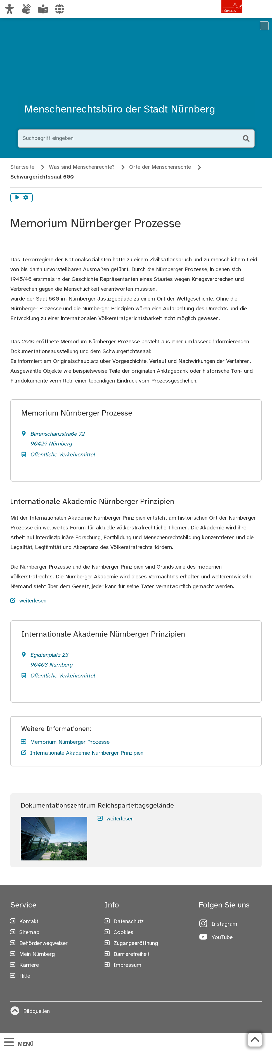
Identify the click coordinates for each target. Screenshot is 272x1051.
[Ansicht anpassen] (9, 9)
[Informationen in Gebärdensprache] (26, 9)
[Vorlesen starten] (17, 197)
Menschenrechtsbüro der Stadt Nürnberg (119, 109)
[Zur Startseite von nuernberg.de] (218, 15)
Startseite (22, 167)
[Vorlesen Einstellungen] (26, 197)
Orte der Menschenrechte (160, 167)
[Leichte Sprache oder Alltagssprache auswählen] (43, 9)
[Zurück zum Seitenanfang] (255, 1040)
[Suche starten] (246, 138)
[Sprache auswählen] (60, 9)
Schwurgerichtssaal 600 (42, 177)
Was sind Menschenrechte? (82, 167)
